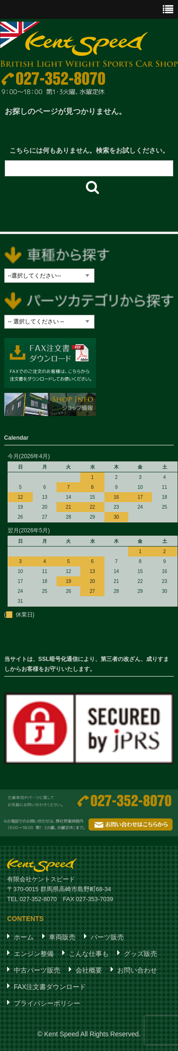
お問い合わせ (137, 970)
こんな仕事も (89, 953)
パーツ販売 (107, 937)
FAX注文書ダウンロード (50, 986)
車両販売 (62, 937)
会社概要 (88, 970)
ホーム (24, 937)
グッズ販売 (140, 953)
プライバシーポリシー (47, 1003)
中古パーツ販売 (37, 970)
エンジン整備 (34, 953)
